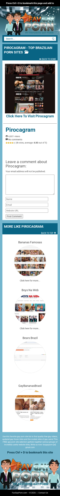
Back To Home (47, 59)
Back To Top (48, 233)
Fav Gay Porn (24, 22)
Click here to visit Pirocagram (30, 91)
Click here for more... (30, 280)
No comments (15, 139)
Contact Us (43, 493)
